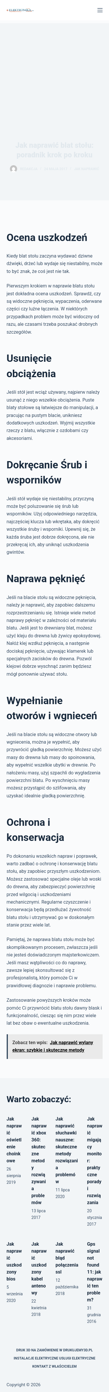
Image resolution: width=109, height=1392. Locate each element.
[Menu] (100, 10)
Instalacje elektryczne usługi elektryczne (54, 1358)
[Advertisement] (54, 66)
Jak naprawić (86, 169)
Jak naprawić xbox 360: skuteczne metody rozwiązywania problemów (39, 1160)
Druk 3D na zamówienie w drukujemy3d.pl (54, 1350)
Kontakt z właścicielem (54, 1366)
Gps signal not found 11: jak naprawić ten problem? (94, 1272)
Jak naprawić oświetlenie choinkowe (14, 1139)
